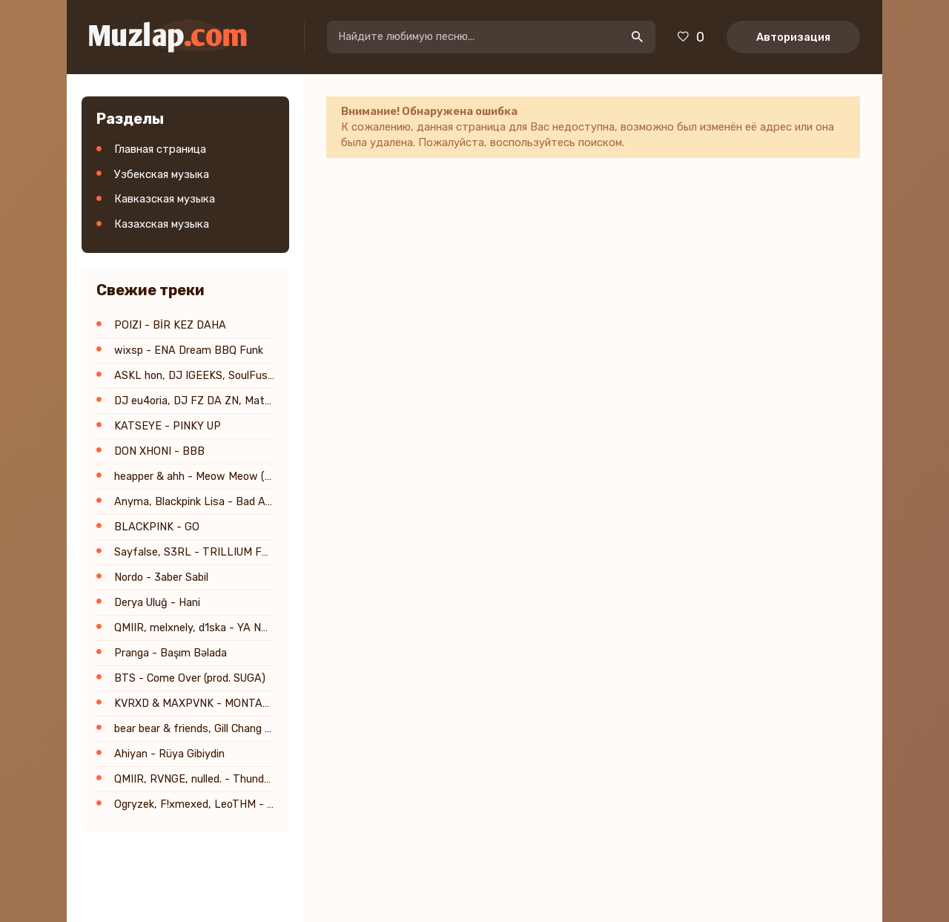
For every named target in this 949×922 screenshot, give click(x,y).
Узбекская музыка (161, 174)
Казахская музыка (161, 224)
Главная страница (160, 149)
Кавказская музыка (164, 198)
